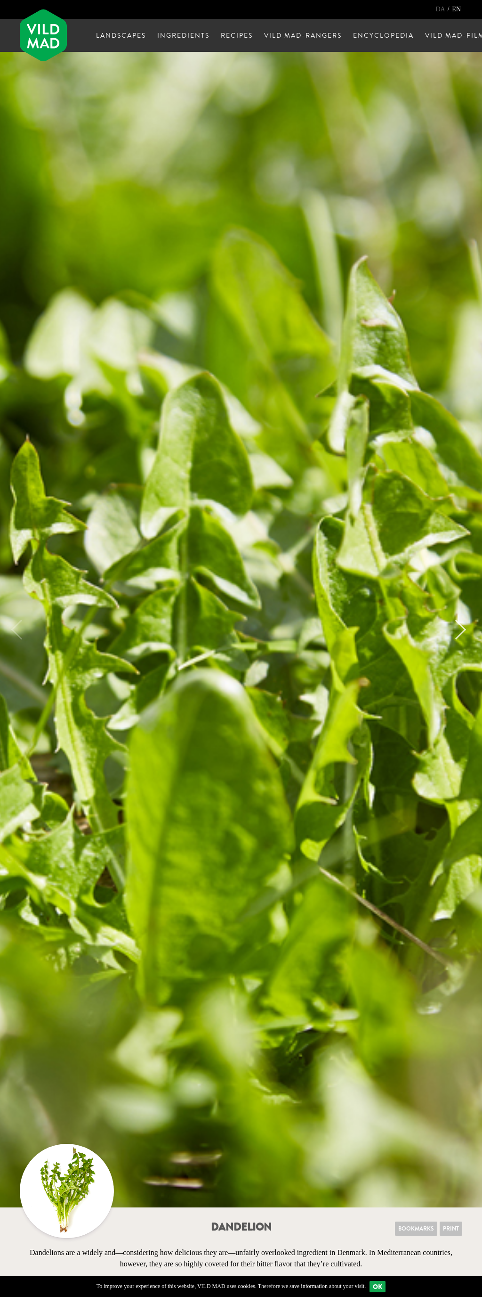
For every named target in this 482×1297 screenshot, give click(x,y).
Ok (377, 1286)
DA (440, 9)
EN (456, 9)
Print (451, 1228)
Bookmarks (416, 1228)
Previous (21, 629)
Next (456, 629)
